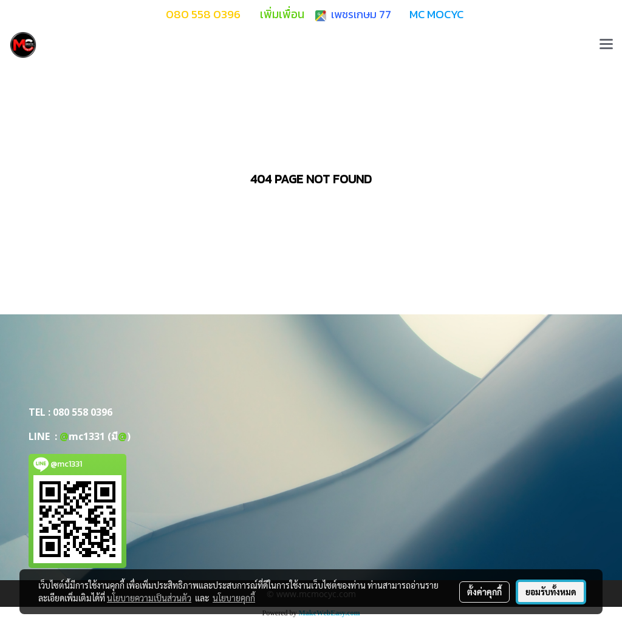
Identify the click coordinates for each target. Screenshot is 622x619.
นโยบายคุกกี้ (234, 597)
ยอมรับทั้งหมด (550, 591)
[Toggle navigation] (606, 45)
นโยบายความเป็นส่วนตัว (149, 597)
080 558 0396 (82, 412)
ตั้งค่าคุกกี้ (484, 591)
